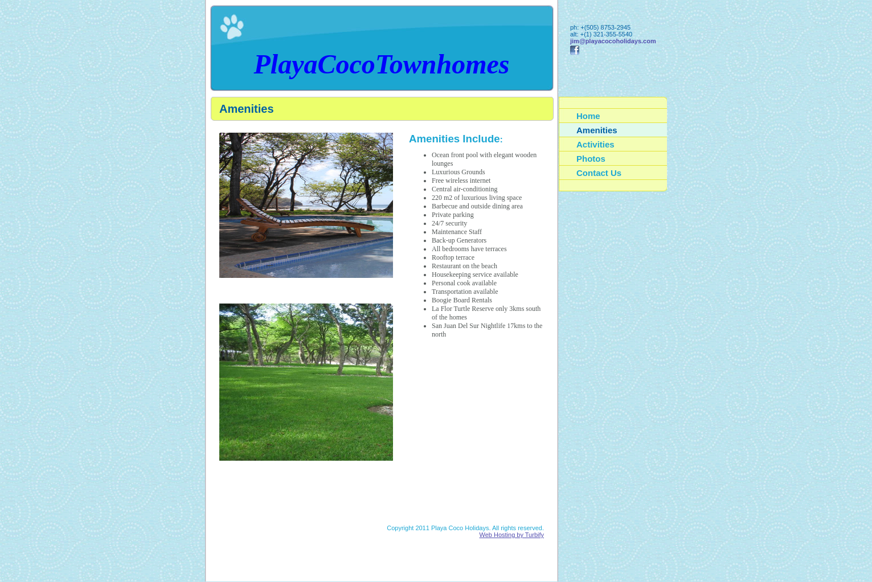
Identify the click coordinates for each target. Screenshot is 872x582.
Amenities (596, 130)
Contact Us (598, 173)
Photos (590, 158)
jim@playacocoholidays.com (613, 41)
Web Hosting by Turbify (511, 534)
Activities (595, 144)
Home (588, 116)
